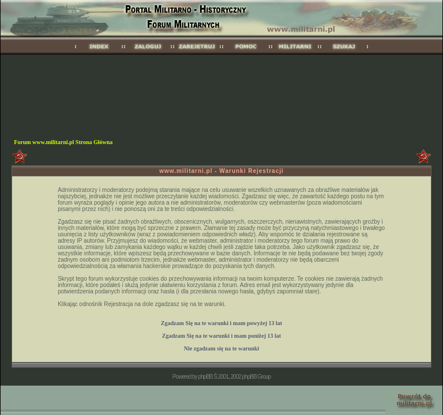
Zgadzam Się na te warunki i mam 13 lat (221, 323)
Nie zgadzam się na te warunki (221, 348)
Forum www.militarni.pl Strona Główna (63, 142)
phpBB (205, 376)
